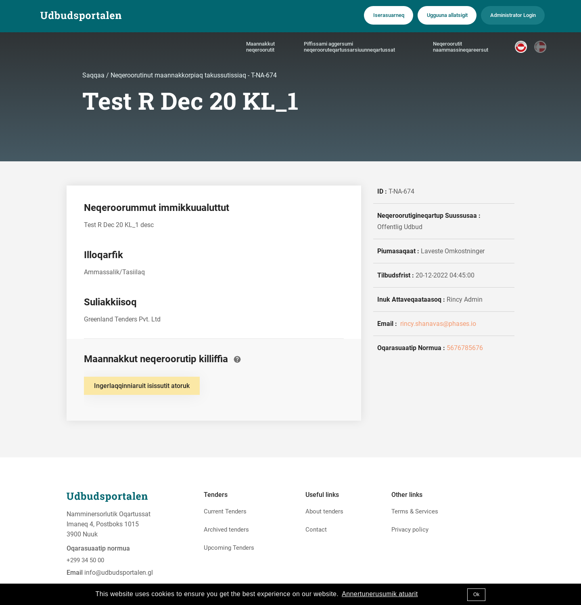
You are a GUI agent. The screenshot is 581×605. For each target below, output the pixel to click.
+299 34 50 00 (85, 560)
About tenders (324, 511)
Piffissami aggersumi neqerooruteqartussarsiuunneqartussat (349, 48)
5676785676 (465, 348)
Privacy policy (409, 529)
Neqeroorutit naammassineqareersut (460, 48)
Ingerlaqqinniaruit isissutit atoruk (142, 386)
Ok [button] (476, 594)
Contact (316, 529)
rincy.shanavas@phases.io (437, 324)
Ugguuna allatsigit (434, 16)
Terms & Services (414, 511)
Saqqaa (94, 75)
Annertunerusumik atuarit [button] (380, 593)
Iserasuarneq (370, 16)
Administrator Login (509, 16)
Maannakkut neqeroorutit (260, 48)
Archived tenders (226, 529)
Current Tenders (225, 511)
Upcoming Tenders (229, 547)
